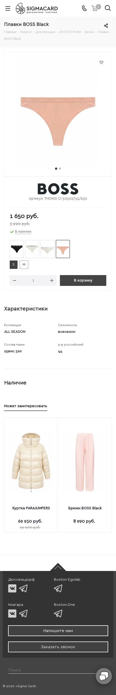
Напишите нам (58, 630)
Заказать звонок (58, 647)
